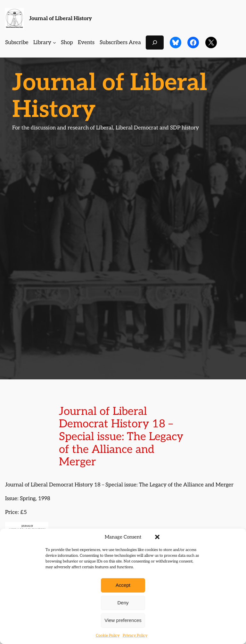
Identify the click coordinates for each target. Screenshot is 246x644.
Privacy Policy (135, 635)
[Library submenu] (54, 42)
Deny (122, 602)
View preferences (123, 620)
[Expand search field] (155, 42)
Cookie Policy (107, 635)
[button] (157, 537)
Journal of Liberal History (60, 18)
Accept (123, 585)
